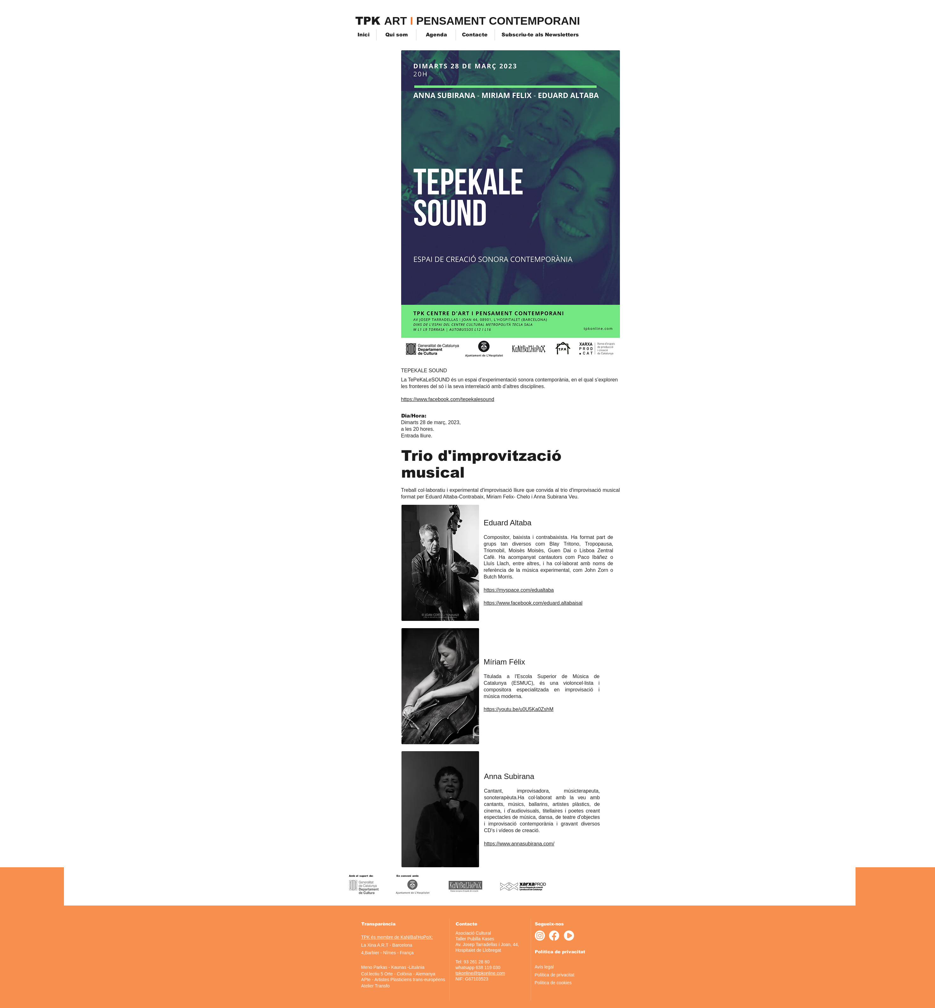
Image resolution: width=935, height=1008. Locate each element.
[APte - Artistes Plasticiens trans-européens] (403, 979)
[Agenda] (436, 35)
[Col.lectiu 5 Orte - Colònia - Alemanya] (398, 974)
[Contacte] (475, 35)
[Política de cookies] (562, 982)
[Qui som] (396, 35)
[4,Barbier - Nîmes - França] (387, 952)
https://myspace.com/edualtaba (519, 590)
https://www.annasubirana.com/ (519, 843)
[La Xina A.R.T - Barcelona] (387, 945)
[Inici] (366, 35)
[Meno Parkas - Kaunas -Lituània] (393, 967)
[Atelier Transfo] (375, 986)
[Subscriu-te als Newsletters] (540, 35)
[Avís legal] (557, 967)
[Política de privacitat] (558, 975)
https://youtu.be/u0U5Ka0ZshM (519, 709)
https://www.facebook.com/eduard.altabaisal (533, 603)
